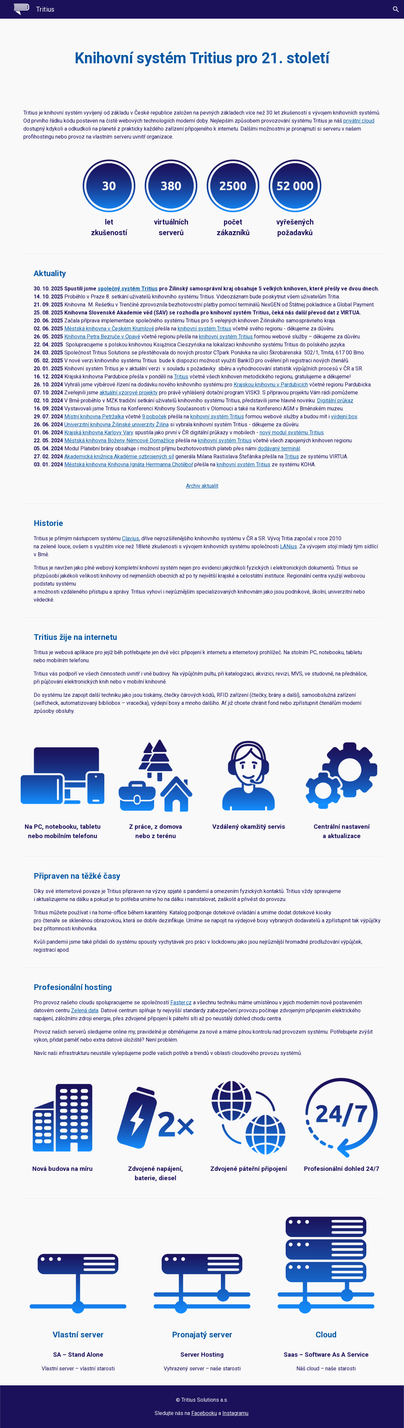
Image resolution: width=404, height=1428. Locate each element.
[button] (396, 9)
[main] (202, 58)
